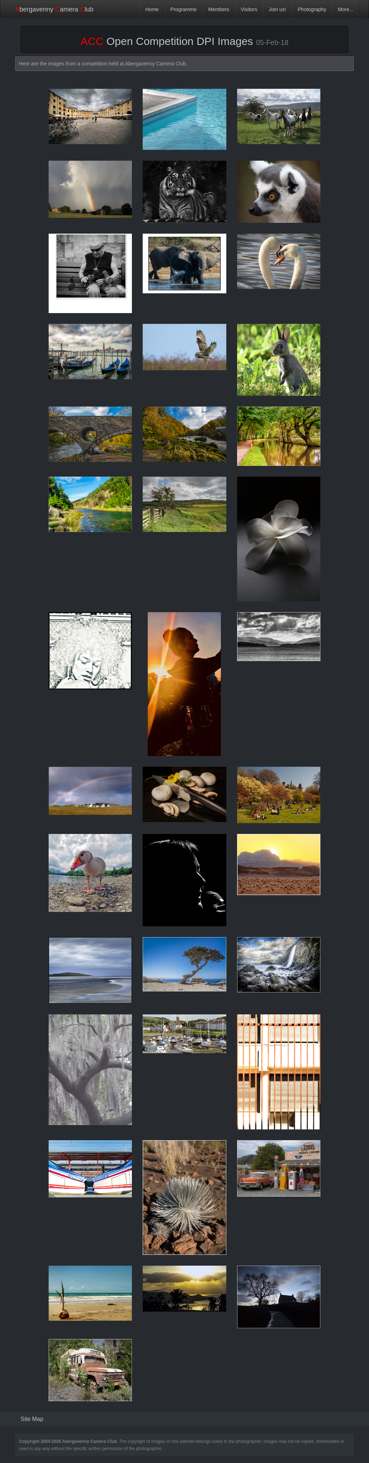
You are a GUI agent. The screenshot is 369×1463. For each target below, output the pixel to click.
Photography (312, 9)
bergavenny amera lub (54, 9)
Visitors (249, 9)
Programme (183, 9)
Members (218, 9)
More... (346, 9)
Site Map (32, 1419)
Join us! (277, 9)
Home (152, 9)
